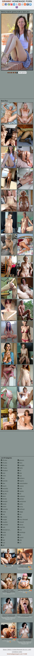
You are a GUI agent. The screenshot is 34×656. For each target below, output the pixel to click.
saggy (20, 512)
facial (3, 535)
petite (20, 504)
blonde (4, 499)
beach (3, 486)
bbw (3, 483)
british (3, 506)
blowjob (4, 501)
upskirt (20, 537)
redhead (21, 509)
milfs (20, 488)
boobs (3, 504)
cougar (4, 519)
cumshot (4, 524)
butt (3, 514)
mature (21, 486)
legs (20, 475)
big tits (4, 494)
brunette (4, 509)
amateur (4, 470)
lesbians (21, 478)
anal (3, 473)
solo (20, 530)
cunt (3, 527)
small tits (21, 527)
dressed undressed (8, 530)
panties (21, 499)
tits (19, 535)
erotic (3, 532)
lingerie (21, 481)
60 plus (4, 465)
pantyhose (22, 501)
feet (3, 540)
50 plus (4, 463)
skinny (20, 524)
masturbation (23, 483)
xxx (19, 542)
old (19, 494)
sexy (20, 517)
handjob (21, 465)
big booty (4, 491)
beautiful (4, 488)
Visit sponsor (22, 72)
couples (4, 522)
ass (3, 478)
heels (20, 468)
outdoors (21, 496)
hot (19, 470)
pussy (20, 506)
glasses (21, 460)
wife (20, 540)
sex (19, 514)
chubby (4, 517)
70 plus (4, 468)
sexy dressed (23, 519)
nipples (21, 491)
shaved (21, 522)
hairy (20, 463)
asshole (4, 481)
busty (3, 512)
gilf (2, 545)
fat (2, 537)
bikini (3, 496)
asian (3, 475)
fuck (3, 542)
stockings (21, 532)
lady (20, 473)
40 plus (4, 460)
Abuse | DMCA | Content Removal (12, 649)
